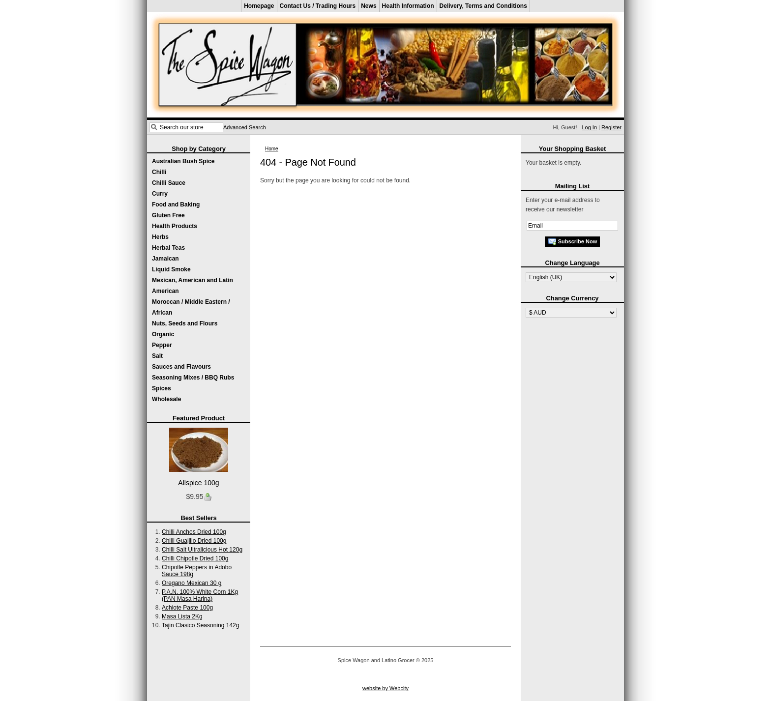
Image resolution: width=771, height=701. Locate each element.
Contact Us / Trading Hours (318, 5)
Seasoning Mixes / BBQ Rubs (193, 377)
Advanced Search (244, 127)
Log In (589, 127)
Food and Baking (176, 204)
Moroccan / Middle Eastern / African (191, 307)
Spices (161, 388)
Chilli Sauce (168, 182)
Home (271, 148)
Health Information (408, 5)
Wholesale (166, 399)
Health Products (174, 226)
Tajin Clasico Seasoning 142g (200, 625)
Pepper (162, 345)
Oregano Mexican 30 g (191, 583)
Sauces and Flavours (181, 366)
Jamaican (165, 258)
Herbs (160, 237)
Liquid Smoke (171, 269)
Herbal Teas (168, 247)
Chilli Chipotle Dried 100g (195, 558)
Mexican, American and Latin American (192, 285)
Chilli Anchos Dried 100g (194, 531)
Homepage (259, 5)
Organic (163, 334)
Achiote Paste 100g (187, 607)
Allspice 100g (198, 483)
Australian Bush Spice (183, 161)
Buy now (207, 497)
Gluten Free (168, 215)
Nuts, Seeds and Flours (184, 323)
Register (611, 127)
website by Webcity (385, 688)
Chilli (159, 172)
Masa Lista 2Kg (182, 616)
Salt (157, 355)
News (368, 5)
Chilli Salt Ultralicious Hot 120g (202, 549)
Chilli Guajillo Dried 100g (194, 540)
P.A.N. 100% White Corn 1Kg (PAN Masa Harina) (200, 595)
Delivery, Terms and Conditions (483, 5)
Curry (160, 193)
